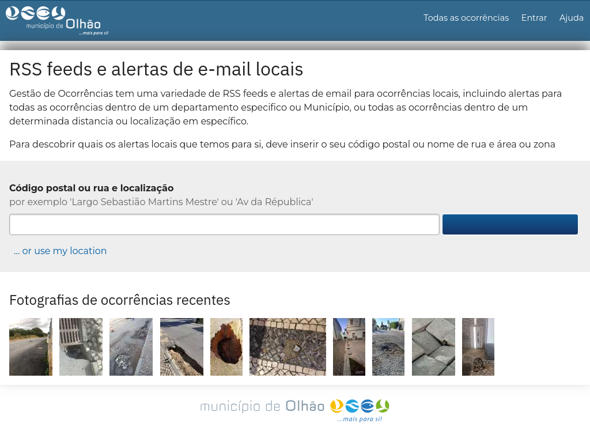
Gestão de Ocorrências (67, 23)
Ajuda (571, 18)
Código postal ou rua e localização (91, 188)
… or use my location (60, 250)
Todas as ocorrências (466, 18)
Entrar (534, 18)
